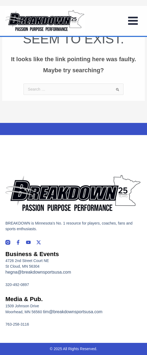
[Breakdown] (45, 21)
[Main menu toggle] (133, 20)
